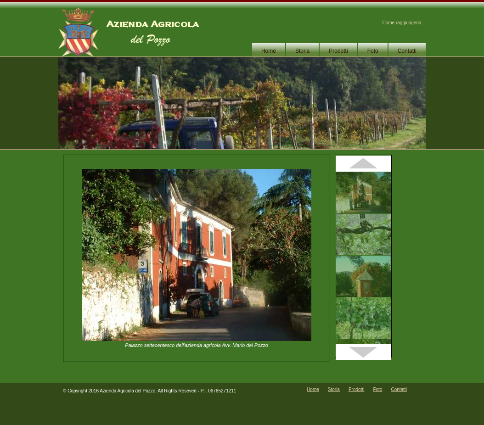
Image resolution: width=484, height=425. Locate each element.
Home (268, 51)
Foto (372, 51)
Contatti (407, 51)
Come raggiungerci (402, 22)
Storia (302, 51)
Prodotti (338, 51)
